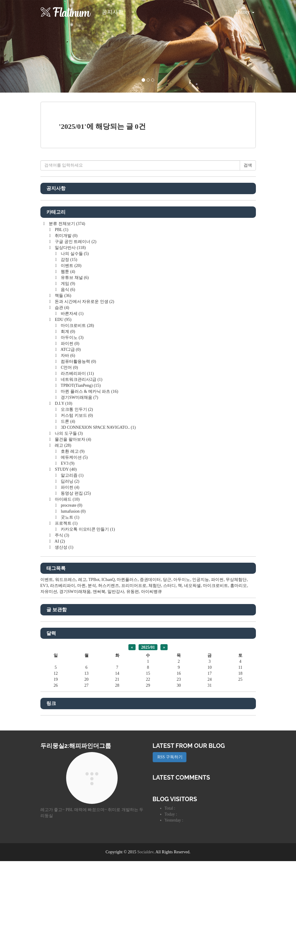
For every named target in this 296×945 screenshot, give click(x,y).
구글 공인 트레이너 (75, 325)
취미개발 (66, 319)
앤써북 (99, 675)
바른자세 (72, 397)
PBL (61, 313)
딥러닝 (69, 565)
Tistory (240, 10)
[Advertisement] (148, 196)
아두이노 (72, 421)
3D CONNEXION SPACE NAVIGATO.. (98, 511)
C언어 (69, 451)
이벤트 (70, 349)
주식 (61, 619)
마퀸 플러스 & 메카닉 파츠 (89, 475)
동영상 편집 (75, 577)
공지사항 (112, 12)
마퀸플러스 (127, 663)
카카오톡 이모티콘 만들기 (87, 613)
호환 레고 (72, 535)
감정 (68, 343)
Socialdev (145, 936)
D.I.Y (63, 487)
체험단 (154, 669)
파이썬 (69, 427)
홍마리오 (238, 669)
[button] (22, 46)
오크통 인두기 (76, 493)
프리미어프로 (133, 669)
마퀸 (81, 669)
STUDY (65, 553)
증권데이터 (150, 663)
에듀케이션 (74, 541)
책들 (62, 379)
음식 (67, 373)
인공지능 (200, 663)
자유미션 (48, 675)
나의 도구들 (68, 517)
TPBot (94, 663)
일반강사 (115, 675)
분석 (92, 669)
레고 (62, 529)
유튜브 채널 (74, 361)
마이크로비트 (77, 409)
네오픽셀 (192, 669)
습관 (61, 391)
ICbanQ (108, 663)
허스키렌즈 (108, 669)
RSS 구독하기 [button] (170, 841)
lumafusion (73, 595)
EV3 (67, 547)
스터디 (169, 669)
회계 (67, 415)
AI (59, 625)
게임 (67, 367)
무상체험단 (236, 663)
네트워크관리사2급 (81, 463)
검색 (248, 249)
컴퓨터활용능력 (78, 445)
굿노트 (69, 601)
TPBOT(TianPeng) (80, 469)
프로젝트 (66, 607)
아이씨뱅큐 (151, 675)
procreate (71, 589)
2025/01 (148, 731)
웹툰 (67, 355)
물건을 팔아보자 (72, 523)
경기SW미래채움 (79, 481)
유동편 (132, 675)
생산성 (63, 631)
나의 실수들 (74, 337)
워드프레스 (65, 663)
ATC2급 (70, 433)
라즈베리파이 (77, 457)
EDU (63, 403)
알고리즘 (72, 559)
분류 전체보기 (66, 307)
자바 (67, 439)
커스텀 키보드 (76, 499)
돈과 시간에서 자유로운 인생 (84, 385)
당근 (167, 663)
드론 (67, 505)
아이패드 (67, 583)
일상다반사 (70, 331)
